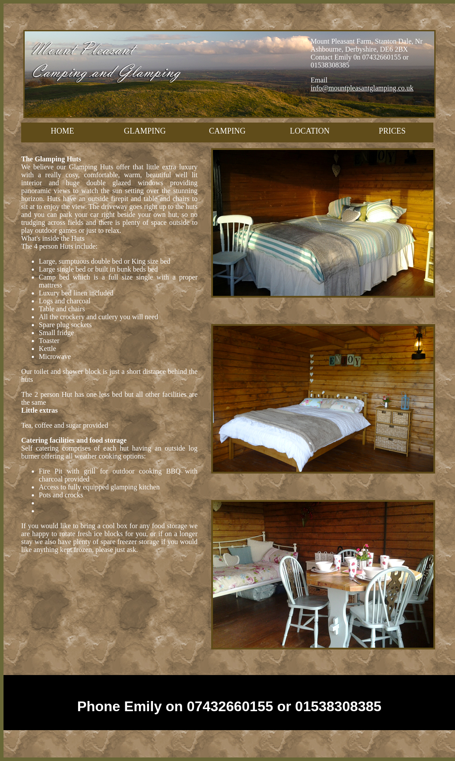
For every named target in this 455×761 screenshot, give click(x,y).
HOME (62, 131)
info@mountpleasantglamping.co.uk (362, 88)
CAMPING (227, 131)
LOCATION (310, 131)
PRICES (392, 131)
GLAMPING (145, 131)
